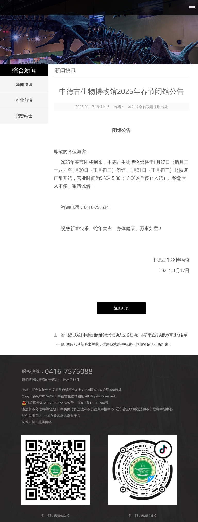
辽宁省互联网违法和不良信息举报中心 (144, 409)
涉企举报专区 (32, 415)
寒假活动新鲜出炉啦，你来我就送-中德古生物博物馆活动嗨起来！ (119, 344)
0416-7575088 (69, 371)
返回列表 (121, 308)
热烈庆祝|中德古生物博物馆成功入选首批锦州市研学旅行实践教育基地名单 (126, 334)
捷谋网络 (45, 422)
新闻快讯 (24, 84)
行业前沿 (24, 100)
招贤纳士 (24, 116)
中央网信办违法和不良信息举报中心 (87, 409)
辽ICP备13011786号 (93, 402)
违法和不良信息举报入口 (40, 409)
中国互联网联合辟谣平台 (62, 415)
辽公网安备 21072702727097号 (50, 402)
